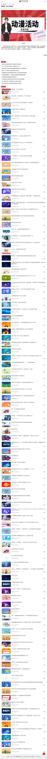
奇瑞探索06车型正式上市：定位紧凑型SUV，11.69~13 (23, 469)
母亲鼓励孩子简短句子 (16, 595)
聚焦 (10, 4)
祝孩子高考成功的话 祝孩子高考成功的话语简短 (21, 422)
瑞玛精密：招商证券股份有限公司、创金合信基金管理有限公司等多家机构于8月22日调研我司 (28, 203)
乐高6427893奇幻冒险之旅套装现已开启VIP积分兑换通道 (23, 688)
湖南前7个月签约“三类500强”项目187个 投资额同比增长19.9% (24, 209)
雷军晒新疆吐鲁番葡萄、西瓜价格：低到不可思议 (22, 515)
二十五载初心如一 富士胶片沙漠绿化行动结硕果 (21, 155)
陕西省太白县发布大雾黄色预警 (18, 489)
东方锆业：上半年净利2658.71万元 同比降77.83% (21, 415)
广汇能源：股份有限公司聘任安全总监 (19, 722)
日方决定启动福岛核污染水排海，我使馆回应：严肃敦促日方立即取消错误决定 (28, 283)
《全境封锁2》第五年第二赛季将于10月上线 (20, 482)
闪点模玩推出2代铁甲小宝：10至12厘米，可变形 (21, 369)
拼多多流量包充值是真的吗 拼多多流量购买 (20, 495)
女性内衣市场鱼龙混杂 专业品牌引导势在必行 (12, 64)
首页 (8, 4)
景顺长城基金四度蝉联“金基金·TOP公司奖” (20, 449)
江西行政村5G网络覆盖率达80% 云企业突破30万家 (22, 535)
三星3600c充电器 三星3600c (17, 675)
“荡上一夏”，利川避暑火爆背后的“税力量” (20, 229)
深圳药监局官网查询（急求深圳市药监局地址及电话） (23, 215)
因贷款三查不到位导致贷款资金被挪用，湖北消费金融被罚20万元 (25, 708)
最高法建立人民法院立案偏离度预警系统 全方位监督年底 (14, 68)
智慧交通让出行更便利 (16, 349)
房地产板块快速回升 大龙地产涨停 (18, 269)
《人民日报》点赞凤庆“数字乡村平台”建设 (20, 648)
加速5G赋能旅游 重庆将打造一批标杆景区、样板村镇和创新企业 (25, 162)
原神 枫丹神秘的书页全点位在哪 (18, 635)
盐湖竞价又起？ (14, 429)
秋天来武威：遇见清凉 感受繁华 (18, 462)
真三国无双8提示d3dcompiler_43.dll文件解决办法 (21, 142)
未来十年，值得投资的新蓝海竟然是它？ (20, 662)
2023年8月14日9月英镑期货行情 (18, 742)
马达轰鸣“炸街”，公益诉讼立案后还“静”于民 (21, 135)
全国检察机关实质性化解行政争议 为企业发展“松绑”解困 (14, 72)
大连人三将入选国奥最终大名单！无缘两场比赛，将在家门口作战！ (26, 715)
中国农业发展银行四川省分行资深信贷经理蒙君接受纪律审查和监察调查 (27, 682)
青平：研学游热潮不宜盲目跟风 (18, 409)
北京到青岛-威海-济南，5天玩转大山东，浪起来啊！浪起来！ (24, 309)
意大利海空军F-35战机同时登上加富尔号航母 (11, 81)
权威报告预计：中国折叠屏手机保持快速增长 (21, 695)
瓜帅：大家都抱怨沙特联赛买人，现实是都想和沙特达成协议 (24, 615)
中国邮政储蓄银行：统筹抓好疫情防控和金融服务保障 (13, 74)
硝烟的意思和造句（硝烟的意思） (18, 109)
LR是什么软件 (14, 575)
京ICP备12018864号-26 (27, 756)
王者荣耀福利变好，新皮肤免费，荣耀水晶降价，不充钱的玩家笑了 (26, 195)
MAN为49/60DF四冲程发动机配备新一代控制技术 (22, 102)
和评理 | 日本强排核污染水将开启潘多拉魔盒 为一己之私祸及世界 (25, 242)
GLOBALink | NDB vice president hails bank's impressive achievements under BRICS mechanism (28, 509)
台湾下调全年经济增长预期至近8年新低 (20, 562)
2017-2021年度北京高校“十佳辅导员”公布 (11, 66)
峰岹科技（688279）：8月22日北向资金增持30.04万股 (23, 289)
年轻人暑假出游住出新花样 (17, 555)
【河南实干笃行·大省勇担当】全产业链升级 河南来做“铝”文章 (24, 522)
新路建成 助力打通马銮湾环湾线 (18, 129)
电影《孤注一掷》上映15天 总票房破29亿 (20, 335)
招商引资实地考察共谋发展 (17, 175)
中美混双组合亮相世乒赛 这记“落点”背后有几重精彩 (13, 79)
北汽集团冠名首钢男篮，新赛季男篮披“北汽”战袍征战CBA (24, 342)
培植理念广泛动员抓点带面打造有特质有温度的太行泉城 (23, 255)
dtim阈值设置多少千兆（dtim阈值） (19, 295)
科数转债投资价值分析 (16, 222)
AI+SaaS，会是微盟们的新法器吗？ (19, 249)
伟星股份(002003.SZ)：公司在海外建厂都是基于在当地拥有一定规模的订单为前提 (28, 443)
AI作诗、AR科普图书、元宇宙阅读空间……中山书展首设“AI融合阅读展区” (27, 568)
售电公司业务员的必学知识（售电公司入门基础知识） (23, 402)
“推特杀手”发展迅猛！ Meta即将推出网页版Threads (22, 382)
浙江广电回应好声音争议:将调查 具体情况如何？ (21, 502)
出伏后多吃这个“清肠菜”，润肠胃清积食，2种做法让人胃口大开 (25, 435)
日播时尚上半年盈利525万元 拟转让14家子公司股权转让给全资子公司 (26, 355)
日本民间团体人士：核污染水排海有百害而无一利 (22, 235)
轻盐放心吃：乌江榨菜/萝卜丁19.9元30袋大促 (21, 95)
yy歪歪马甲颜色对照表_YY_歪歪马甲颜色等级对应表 (22, 395)
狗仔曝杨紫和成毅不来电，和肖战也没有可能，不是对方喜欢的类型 (26, 622)
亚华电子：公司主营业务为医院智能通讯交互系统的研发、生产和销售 (26, 728)
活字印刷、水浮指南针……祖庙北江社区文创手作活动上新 (24, 542)
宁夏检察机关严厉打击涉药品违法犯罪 (19, 169)
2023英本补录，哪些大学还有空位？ (19, 302)
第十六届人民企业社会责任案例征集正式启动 (11, 83)
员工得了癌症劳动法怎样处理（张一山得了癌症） (22, 389)
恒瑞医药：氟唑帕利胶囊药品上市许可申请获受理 (22, 329)
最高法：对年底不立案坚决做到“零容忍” (10, 70)
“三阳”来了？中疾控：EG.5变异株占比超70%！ (21, 588)
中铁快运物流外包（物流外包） (18, 375)
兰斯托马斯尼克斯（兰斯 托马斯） (18, 735)
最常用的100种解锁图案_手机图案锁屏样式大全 (21, 748)
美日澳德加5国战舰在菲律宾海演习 (9, 77)
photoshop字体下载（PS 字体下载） (19, 149)
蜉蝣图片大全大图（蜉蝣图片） (18, 702)
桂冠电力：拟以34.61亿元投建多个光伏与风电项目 (22, 628)
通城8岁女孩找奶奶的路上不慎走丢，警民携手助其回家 (23, 122)
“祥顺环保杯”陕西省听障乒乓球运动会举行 (20, 475)
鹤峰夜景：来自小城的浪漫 (17, 89)
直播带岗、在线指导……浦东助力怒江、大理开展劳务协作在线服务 (26, 528)
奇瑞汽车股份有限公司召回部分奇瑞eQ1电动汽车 (22, 642)
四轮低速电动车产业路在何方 (17, 548)
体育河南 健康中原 (15, 608)
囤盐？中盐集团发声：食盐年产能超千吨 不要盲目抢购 (23, 115)
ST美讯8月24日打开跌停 (16, 182)
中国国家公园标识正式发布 (17, 582)
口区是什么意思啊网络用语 (17, 315)
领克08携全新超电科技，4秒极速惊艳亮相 (20, 668)
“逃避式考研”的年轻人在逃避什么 (18, 189)
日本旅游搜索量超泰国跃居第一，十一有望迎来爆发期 (23, 362)
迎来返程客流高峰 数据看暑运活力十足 (19, 655)
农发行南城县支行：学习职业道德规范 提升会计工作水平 (23, 322)
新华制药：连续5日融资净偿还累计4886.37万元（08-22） (23, 275)
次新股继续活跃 (14, 455)
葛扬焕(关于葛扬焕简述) (16, 602)
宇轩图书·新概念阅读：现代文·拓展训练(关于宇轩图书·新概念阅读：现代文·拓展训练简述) (28, 263)
